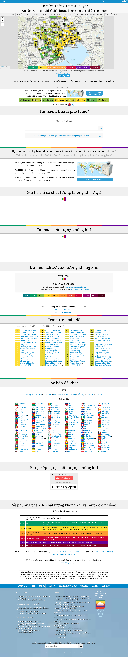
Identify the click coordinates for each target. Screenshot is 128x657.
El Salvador (37, 446)
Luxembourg (71, 415)
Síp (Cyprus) (104, 403)
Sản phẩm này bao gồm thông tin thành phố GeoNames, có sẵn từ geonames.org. (69, 607)
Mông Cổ (69, 448)
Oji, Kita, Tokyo (98, 336)
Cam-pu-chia (38, 419)
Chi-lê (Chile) (38, 425)
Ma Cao (69, 419)
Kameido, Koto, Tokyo (26, 330)
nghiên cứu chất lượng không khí (30, 603)
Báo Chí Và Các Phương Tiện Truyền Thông (31, 600)
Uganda (102, 432)
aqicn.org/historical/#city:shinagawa (76, 287)
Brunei (19, 451)
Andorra (20, 426)
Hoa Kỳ (52, 421)
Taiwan (102, 405)
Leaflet (2, 66)
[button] (2, 18)
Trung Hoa (103, 423)
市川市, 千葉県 (23, 365)
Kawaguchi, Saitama (100, 330)
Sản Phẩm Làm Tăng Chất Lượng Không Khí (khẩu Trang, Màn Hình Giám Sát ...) (33, 627)
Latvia (69, 405)
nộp (80, 646)
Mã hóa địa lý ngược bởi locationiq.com (68, 628)
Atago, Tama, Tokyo (75, 361)
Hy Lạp (52, 426)
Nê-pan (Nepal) (88, 405)
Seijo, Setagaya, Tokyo (101, 345)
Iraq (51, 432)
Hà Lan (52, 419)
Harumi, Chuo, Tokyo (25, 332)
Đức (18, 405)
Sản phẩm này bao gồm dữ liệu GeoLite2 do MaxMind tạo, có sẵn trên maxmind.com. (72, 603)
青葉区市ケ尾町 (73, 338)
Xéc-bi (102, 444)
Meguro (95, 355)
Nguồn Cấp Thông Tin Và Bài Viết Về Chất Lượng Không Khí (32, 609)
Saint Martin (87, 446)
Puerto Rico (87, 432)
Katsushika (47, 357)
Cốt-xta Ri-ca (38, 413)
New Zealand (87, 409)
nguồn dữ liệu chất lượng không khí (29, 621)
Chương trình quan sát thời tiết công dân (69, 615)
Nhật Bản (86, 413)
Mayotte (69, 440)
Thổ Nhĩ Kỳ (103, 411)
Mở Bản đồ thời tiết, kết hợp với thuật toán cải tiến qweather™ (71, 611)
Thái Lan (103, 417)
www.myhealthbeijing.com (62, 563)
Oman (85, 419)
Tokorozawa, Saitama (100, 365)
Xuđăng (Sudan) (102, 452)
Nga (84, 411)
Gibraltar (53, 405)
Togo (101, 419)
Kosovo (52, 448)
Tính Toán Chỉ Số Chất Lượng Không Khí (31, 623)
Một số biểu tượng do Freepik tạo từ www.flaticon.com (66, 624)
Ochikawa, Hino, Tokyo (101, 359)
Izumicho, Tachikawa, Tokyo (101, 341)
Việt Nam (103, 438)
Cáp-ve (36, 423)
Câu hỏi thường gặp (24, 617)
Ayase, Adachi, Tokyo (25, 357)
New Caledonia (88, 407)
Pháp (84, 428)
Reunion (86, 440)
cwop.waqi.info (59, 617)
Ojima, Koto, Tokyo (25, 349)
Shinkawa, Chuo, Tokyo (26, 336)
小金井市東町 (72, 340)
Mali (68, 432)
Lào (68, 403)
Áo (17, 428)
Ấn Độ (19, 409)
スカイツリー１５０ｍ (50, 353)
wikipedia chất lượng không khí (70, 551)
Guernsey (53, 415)
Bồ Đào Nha (21, 434)
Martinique (70, 436)
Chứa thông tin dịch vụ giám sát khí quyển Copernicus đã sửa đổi (72, 620)
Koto (19, 351)
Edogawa (21, 345)
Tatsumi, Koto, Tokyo (25, 347)
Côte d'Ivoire (38, 430)
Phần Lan (86, 426)
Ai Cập (19, 417)
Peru (84, 425)
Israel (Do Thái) (55, 436)
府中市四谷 (71, 349)
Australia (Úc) (22, 430)
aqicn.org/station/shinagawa (80, 289)
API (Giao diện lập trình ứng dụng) (29, 630)
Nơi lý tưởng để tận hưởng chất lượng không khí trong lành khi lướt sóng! (72, 633)
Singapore (86, 451)
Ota (94, 342)
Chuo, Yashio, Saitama (51, 359)
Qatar (84, 434)
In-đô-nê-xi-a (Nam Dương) (54, 429)
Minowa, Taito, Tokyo (51, 342)
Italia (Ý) (53, 438)
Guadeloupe (54, 411)
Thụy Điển (103, 413)
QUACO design (60, 637)
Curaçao (36, 434)
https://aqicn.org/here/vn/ (64, 87)
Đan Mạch (20, 407)
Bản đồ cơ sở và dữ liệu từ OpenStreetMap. (69, 630)
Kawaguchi (96, 332)
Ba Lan (19, 438)
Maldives (70, 430)
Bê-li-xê (19, 446)
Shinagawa (22, 340)
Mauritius (70, 438)
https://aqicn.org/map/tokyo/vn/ (64, 73)
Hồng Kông (54, 417)
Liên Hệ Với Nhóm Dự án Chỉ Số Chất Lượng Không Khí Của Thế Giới (33, 597)
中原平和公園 (72, 365)
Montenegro (71, 449)
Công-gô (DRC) (39, 428)
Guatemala (54, 413)
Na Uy (68, 451)
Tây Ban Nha (104, 409)
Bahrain (20, 442)
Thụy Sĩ (102, 415)
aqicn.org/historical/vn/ (63, 309)
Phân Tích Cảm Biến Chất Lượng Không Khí (32, 613)
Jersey (52, 440)
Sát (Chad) (86, 449)
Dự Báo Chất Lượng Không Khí (27, 625)
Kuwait (52, 449)
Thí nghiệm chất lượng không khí (28, 611)
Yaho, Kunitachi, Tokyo (101, 349)
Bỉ (17, 432)
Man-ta (69, 434)
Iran (51, 430)
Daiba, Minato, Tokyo (26, 342)
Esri (7, 68)
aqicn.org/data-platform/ (64, 312)
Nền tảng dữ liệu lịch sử (25, 632)
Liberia (69, 413)
